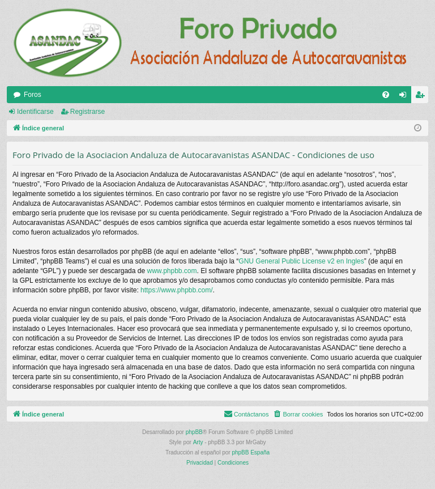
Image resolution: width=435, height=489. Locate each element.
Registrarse (87, 112)
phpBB (194, 432)
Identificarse (35, 112)
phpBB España (251, 452)
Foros (32, 95)
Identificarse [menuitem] (405, 97)
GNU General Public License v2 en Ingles (301, 261)
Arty (198, 442)
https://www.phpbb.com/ (176, 290)
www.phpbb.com (172, 271)
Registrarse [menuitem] (422, 97)
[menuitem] (385, 94)
